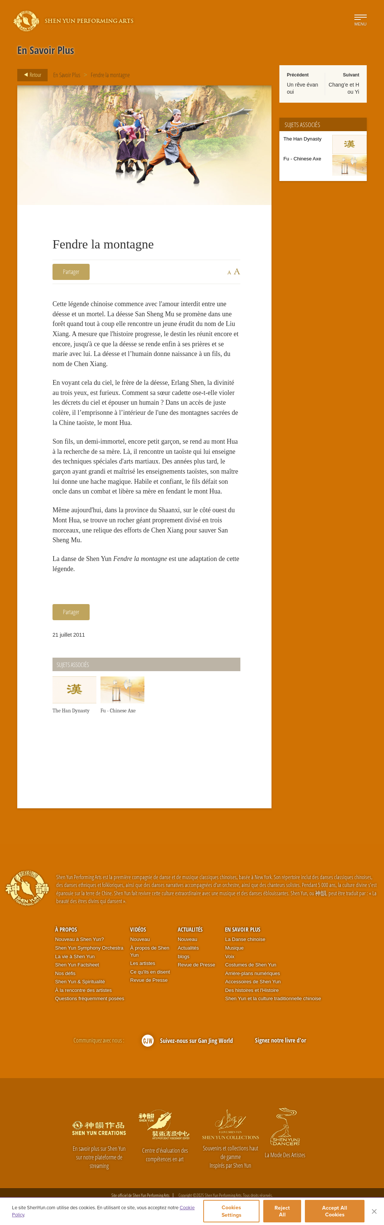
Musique (234, 948)
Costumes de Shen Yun (250, 965)
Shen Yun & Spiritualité (80, 982)
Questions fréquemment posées (89, 999)
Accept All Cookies (334, 1211)
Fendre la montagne (110, 75)
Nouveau (140, 939)
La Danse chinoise (245, 939)
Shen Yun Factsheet (77, 965)
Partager (71, 272)
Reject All (282, 1211)
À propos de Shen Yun (149, 951)
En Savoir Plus (66, 75)
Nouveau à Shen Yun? (79, 939)
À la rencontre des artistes (83, 990)
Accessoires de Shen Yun (252, 982)
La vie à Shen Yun (74, 956)
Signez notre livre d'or (280, 1041)
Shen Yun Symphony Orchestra (89, 948)
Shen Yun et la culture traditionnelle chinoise (273, 999)
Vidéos (138, 929)
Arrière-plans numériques (252, 973)
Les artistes (142, 963)
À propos (66, 929)
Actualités (190, 929)
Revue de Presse (149, 980)
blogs (183, 956)
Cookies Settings (232, 1211)
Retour (30, 74)
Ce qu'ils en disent (150, 972)
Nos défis (65, 973)
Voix (229, 956)
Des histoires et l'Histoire (252, 990)
